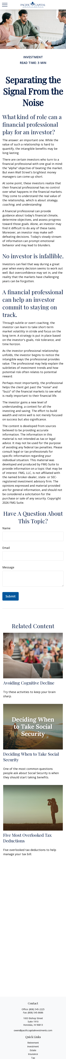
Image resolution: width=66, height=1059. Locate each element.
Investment (33, 1046)
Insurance (33, 1054)
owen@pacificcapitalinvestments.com (33, 1030)
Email (6, 548)
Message (8, 567)
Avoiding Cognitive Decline (28, 683)
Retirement (33, 1042)
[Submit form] (10, 596)
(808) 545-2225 (36, 1009)
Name (6, 528)
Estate (33, 1050)
